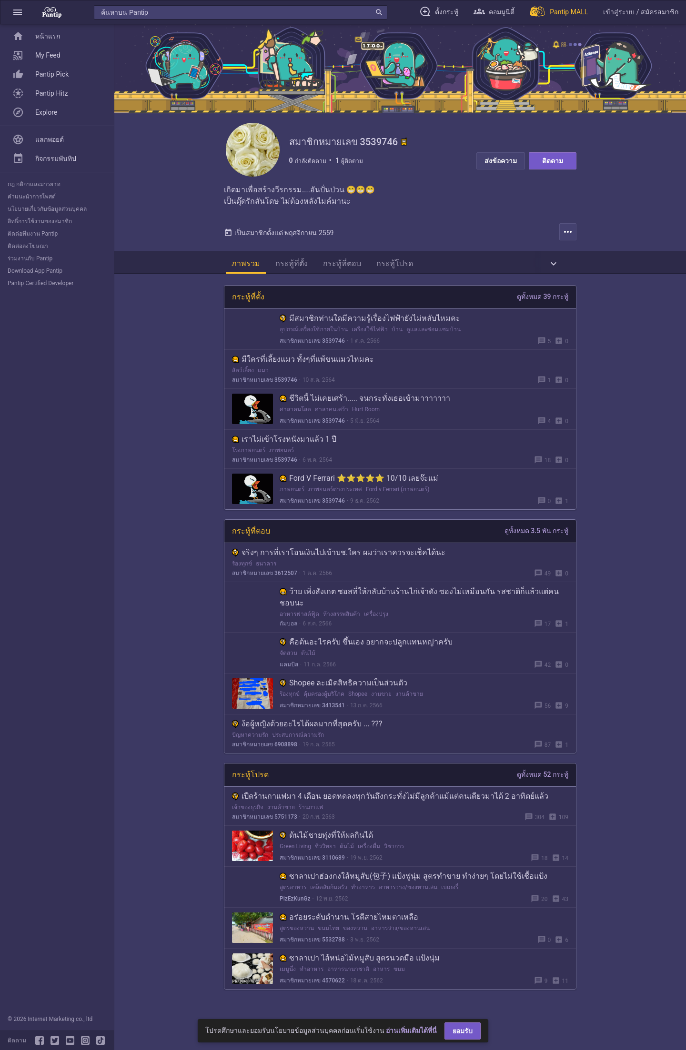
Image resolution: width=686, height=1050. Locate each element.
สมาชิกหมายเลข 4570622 (312, 984)
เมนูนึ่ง (288, 972)
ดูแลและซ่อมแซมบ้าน (433, 332)
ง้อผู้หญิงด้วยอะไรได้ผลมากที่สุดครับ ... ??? (307, 727)
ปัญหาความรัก (250, 738)
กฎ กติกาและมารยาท (34, 184)
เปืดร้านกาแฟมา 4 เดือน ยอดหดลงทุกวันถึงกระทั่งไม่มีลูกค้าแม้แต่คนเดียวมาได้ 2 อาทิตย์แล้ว (390, 799)
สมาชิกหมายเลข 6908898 (264, 747)
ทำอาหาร (363, 890)
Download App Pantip (35, 270)
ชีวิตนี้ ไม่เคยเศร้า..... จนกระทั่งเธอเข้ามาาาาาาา (365, 401)
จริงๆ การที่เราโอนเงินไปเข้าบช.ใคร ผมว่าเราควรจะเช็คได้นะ (338, 555)
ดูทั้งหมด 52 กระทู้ (542, 777)
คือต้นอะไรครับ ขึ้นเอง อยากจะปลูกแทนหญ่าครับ (366, 645)
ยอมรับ (463, 1031)
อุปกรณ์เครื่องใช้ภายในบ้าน (314, 332)
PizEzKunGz (295, 902)
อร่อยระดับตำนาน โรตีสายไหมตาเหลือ (349, 920)
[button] (17, 12)
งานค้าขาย (409, 697)
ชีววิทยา (325, 849)
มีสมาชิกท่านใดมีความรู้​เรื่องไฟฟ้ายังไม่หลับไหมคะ (370, 321)
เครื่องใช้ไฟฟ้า (370, 332)
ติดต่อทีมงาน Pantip (33, 233)
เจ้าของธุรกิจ (247, 810)
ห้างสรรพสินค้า (341, 617)
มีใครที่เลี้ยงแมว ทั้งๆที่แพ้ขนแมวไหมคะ (303, 362)
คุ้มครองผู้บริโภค (323, 697)
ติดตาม (552, 161)
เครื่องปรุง (376, 617)
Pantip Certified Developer (41, 283)
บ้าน (397, 332)
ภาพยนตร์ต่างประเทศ (335, 492)
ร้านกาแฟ (311, 810)
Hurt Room (366, 412)
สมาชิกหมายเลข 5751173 (264, 820)
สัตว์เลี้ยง (243, 373)
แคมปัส (289, 667)
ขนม (399, 972)
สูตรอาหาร (293, 890)
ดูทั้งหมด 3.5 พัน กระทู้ (536, 534)
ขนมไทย (328, 931)
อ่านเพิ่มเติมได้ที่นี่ (411, 1030)
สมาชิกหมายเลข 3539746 (312, 344)
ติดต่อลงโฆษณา (28, 246)
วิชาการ (394, 849)
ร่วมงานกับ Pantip (30, 258)
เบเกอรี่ (449, 890)
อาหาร (381, 972)
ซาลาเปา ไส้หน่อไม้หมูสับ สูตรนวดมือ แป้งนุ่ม (360, 961)
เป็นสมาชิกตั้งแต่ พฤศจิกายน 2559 (278, 236)
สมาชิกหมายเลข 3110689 (312, 861)
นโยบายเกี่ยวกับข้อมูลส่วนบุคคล (47, 209)
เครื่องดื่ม (369, 849)
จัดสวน (288, 656)
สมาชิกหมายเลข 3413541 (312, 708)
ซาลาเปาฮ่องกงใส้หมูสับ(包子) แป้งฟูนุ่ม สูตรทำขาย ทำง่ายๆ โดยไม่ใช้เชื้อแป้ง (413, 879)
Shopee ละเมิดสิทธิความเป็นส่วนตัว (343, 686)
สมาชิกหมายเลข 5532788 (312, 943)
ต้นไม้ (308, 656)
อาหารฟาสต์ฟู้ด (299, 617)
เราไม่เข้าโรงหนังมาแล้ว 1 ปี (284, 442)
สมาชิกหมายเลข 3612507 (264, 576)
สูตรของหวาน (297, 931)
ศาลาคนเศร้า (331, 412)
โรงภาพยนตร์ (248, 453)
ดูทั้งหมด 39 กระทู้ (542, 300)
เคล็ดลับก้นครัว (328, 890)
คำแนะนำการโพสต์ (32, 196)
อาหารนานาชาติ (348, 972)
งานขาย (381, 697)
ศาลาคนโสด (295, 412)
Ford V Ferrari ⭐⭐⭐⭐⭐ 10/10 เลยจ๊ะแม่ (359, 481)
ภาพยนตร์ (281, 453)
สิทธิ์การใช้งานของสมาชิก (40, 221)
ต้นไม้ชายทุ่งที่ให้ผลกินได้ (326, 838)
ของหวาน (355, 931)
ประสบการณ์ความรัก (298, 738)
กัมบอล (288, 627)
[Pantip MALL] (558, 12)
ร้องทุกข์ (242, 567)
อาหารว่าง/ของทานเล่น (408, 890)
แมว (263, 373)
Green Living (295, 849)
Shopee (357, 697)
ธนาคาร (266, 567)
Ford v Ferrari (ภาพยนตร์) (397, 492)
